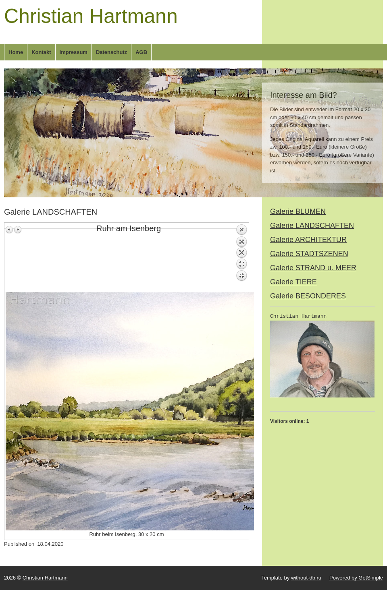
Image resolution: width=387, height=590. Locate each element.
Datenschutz (111, 52)
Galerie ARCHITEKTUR (308, 240)
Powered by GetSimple (356, 578)
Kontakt (41, 52)
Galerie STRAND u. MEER (313, 268)
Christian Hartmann (91, 16)
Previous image (10, 230)
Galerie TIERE (293, 282)
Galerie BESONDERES (308, 296)
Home (15, 52)
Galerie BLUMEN (298, 211)
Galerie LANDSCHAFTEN (312, 226)
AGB (141, 52)
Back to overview (241, 258)
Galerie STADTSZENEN (309, 254)
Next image (18, 230)
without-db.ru (306, 578)
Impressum (73, 52)
